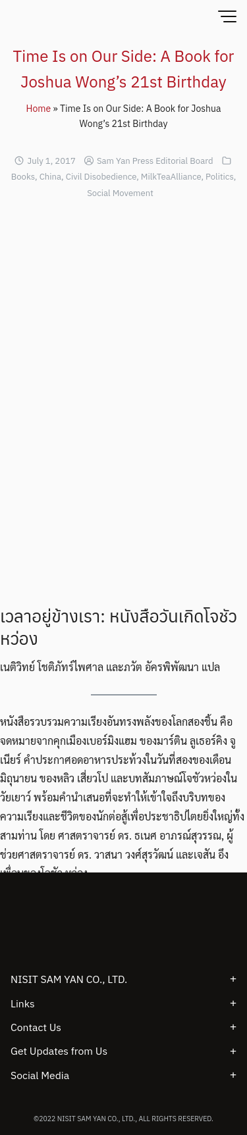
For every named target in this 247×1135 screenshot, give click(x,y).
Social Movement (120, 193)
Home (38, 108)
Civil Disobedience (101, 176)
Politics (220, 176)
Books (23, 176)
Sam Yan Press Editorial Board (155, 160)
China (50, 176)
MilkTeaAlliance (171, 176)
